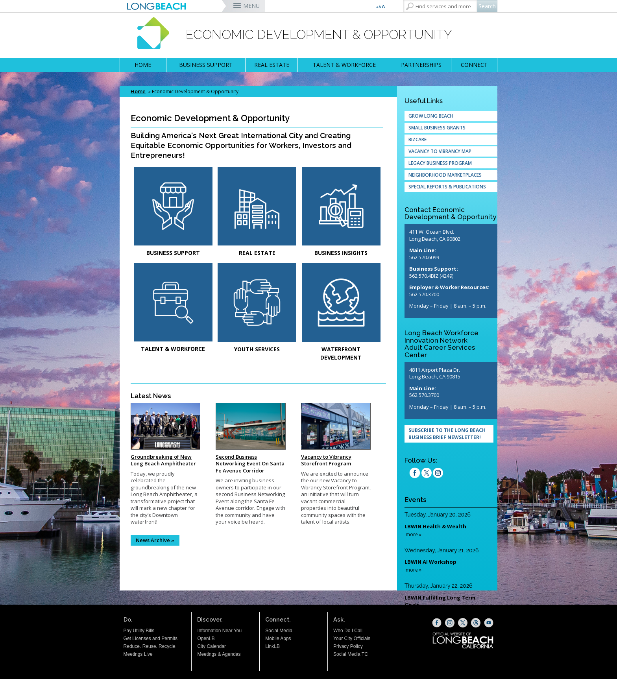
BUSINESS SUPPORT (206, 64)
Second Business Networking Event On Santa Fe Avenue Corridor (250, 463)
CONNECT (474, 64)
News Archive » (155, 540)
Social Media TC (350, 654)
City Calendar (211, 646)
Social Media (278, 630)
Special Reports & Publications (447, 186)
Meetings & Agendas (218, 654)
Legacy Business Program (440, 163)
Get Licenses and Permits (150, 638)
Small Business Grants (437, 127)
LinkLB (272, 646)
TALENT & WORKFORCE (344, 64)
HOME (143, 64)
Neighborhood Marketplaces (445, 175)
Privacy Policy (348, 646)
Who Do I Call (347, 630)
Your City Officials (351, 638)
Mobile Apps (278, 638)
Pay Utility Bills (139, 630)
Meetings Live (138, 654)
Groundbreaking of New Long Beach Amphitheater (163, 460)
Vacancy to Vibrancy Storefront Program (326, 460)
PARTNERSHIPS (421, 64)
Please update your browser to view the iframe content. (448, 572)
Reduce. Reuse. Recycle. (150, 646)
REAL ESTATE (271, 64)
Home (138, 91)
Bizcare (417, 139)
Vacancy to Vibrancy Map (439, 151)
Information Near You (219, 630)
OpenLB (205, 638)
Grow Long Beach (430, 116)
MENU (251, 5)
